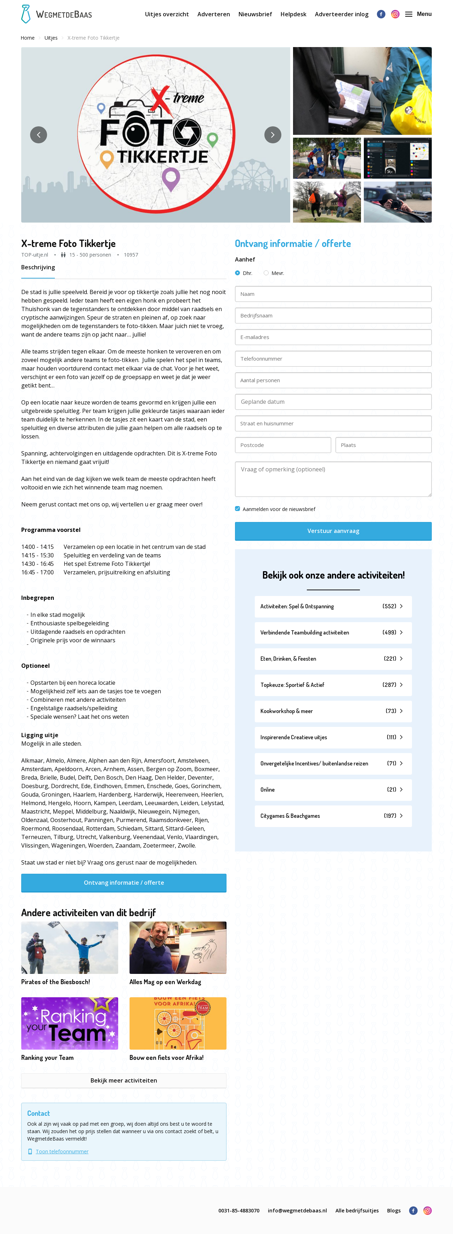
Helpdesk (293, 14)
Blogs (394, 1210)
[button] (155, 135)
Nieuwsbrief (255, 14)
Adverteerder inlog (341, 14)
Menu (418, 14)
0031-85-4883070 (238, 1210)
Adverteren (213, 14)
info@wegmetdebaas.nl (297, 1210)
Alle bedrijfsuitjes (357, 1210)
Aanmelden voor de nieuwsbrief (275, 509)
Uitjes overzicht (167, 14)
